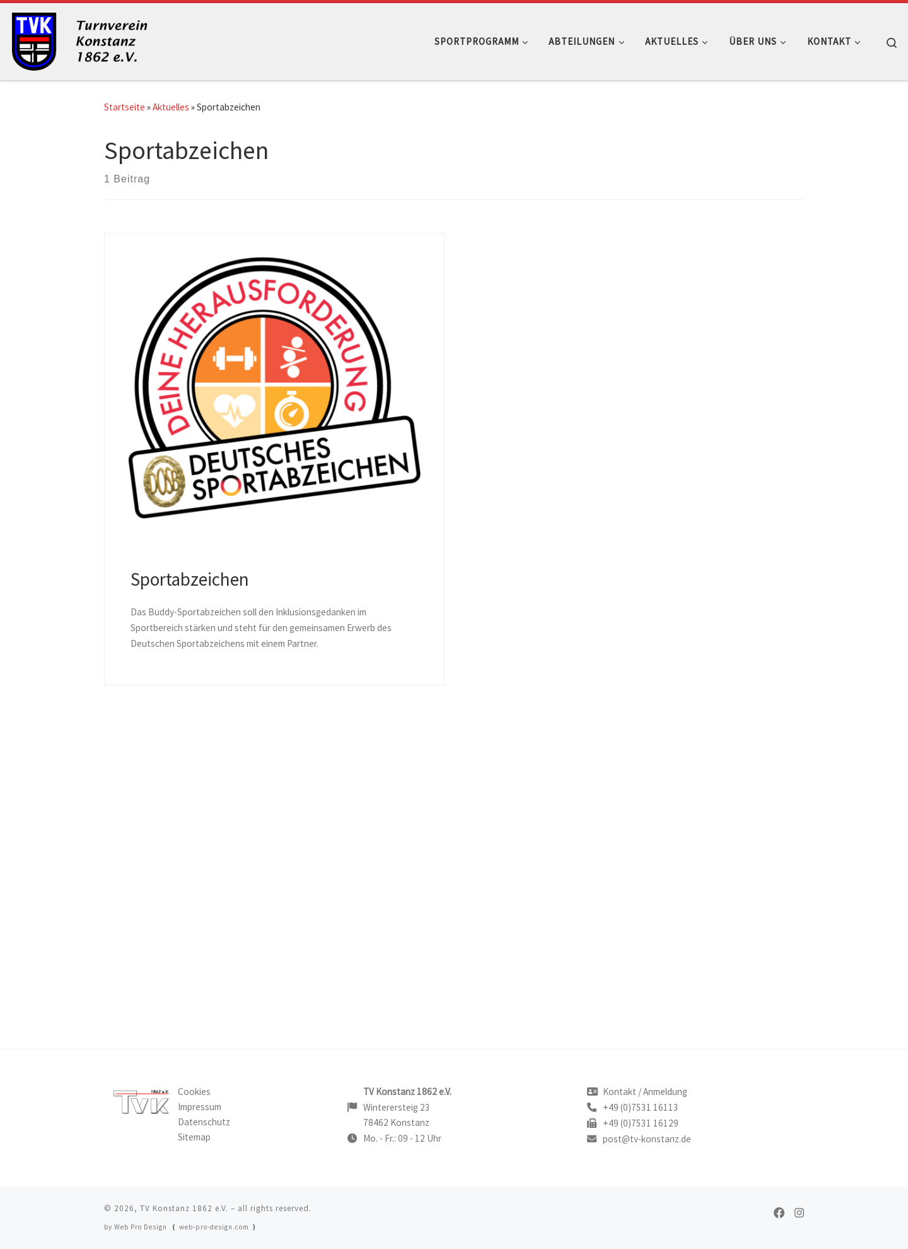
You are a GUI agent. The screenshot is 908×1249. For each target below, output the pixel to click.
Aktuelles (171, 107)
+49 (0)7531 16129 (640, 1123)
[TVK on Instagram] (799, 1213)
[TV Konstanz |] (88, 38)
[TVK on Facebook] (779, 1213)
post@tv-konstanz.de (647, 1139)
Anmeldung (665, 1092)
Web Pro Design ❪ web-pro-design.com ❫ (185, 1226)
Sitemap (194, 1137)
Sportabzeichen (190, 579)
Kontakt (619, 1092)
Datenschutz (204, 1122)
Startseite (124, 107)
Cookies (194, 1092)
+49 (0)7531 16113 (640, 1107)
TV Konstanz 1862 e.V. (184, 1208)
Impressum (199, 1107)
